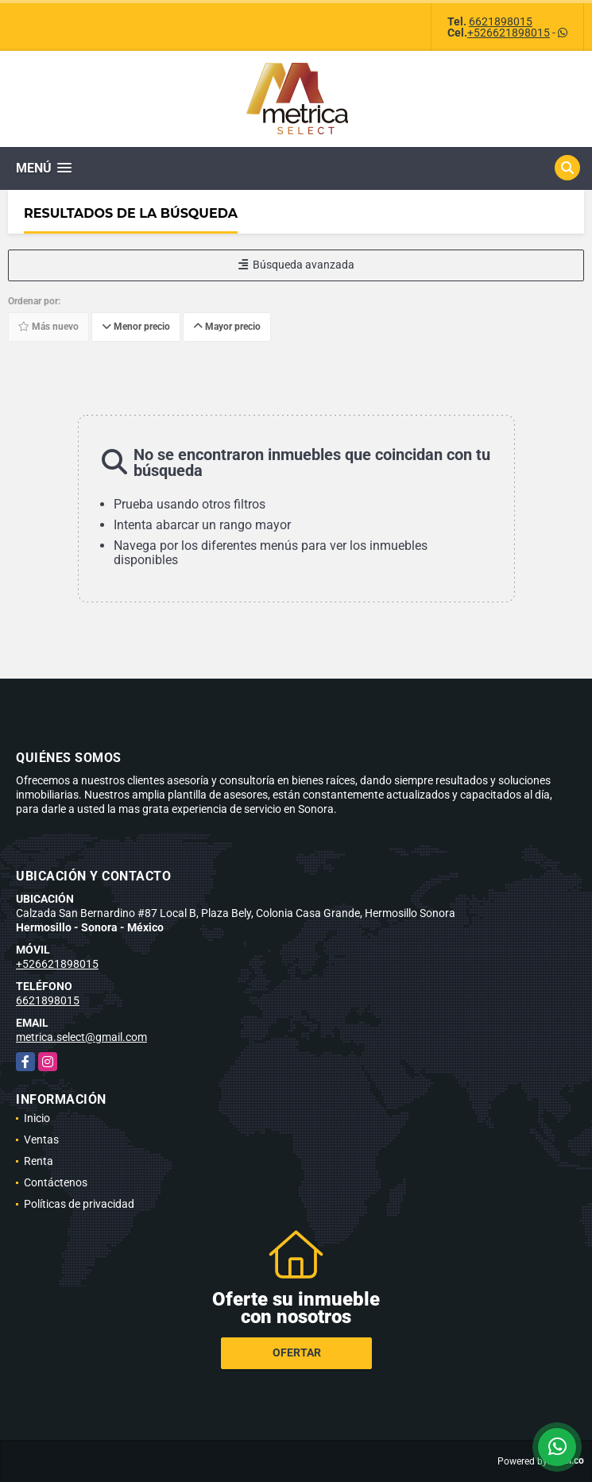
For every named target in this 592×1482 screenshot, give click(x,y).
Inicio (37, 1118)
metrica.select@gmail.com (81, 1037)
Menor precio (136, 326)
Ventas (41, 1139)
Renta (38, 1161)
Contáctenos (55, 1182)
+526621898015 (508, 32)
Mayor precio (227, 326)
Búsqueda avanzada (296, 264)
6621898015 (500, 21)
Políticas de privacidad (79, 1204)
